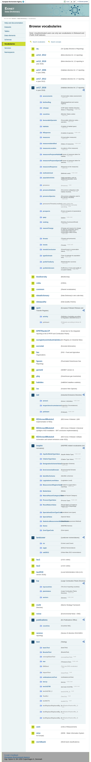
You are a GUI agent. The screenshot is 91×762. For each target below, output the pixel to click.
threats (45, 238)
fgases (39, 361)
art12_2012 (41, 55)
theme (45, 526)
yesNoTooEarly (48, 262)
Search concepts (56, 42)
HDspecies (46, 132)
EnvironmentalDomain (51, 470)
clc (44, 543)
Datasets (7, 27)
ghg (38, 376)
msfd (38, 605)
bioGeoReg (47, 102)
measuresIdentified (50, 143)
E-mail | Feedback (11, 755)
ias (37, 389)
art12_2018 (41, 61)
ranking (45, 222)
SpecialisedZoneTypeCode (52, 512)
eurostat (40, 346)
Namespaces (9, 52)
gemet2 (39, 370)
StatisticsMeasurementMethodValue (52, 521)
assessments (47, 96)
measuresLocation (49, 148)
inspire (39, 446)
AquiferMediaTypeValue (51, 454)
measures (46, 137)
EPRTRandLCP (43, 331)
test (38, 642)
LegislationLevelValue (51, 480)
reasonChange (48, 228)
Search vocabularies (39, 42)
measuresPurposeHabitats (52, 154)
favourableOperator (50, 120)
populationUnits (48, 178)
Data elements (9, 35)
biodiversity (41, 277)
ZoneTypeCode (48, 530)
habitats (46, 126)
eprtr (38, 308)
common (40, 289)
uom (38, 727)
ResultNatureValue (49, 505)
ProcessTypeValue (49, 500)
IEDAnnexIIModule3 (45, 428)
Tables (6, 31)
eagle (45, 548)
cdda (38, 283)
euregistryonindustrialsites (48, 340)
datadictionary (42, 296)
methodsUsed (48, 173)
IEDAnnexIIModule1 (45, 419)
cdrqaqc (46, 108)
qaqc (44, 217)
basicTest (46, 648)
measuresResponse (50, 167)
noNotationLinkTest (50, 677)
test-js (45, 682)
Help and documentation (13, 23)
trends (45, 245)
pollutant (46, 412)
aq (37, 49)
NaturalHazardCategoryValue (52, 495)
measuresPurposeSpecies (52, 160)
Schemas (7, 40)
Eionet (14, 18)
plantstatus (47, 591)
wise (38, 733)
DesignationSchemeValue (52, 464)
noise (38, 614)
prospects (46, 211)
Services (7, 48)
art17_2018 (41, 88)
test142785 (46, 686)
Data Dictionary (22, 18)
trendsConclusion (49, 249)
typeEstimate (47, 256)
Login (67, 1)
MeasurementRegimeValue (52, 485)
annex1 (45, 401)
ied (37, 395)
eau (44, 661)
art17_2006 (41, 70)
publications (41, 620)
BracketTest (47, 652)
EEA (14, 1)
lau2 (38, 566)
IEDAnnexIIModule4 (45, 437)
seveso (39, 633)
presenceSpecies (49, 196)
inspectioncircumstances (52, 405)
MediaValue (47, 491)
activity (45, 316)
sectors (45, 597)
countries (46, 114)
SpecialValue (47, 517)
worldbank (41, 742)
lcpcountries (47, 587)
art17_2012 (41, 79)
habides (39, 382)
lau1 (38, 560)
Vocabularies (9, 44)
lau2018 (39, 572)
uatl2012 (46, 552)
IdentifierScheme (49, 476)
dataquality (41, 302)
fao (37, 352)
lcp (37, 581)
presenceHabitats (49, 190)
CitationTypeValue (49, 459)
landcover (40, 538)
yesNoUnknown (48, 268)
